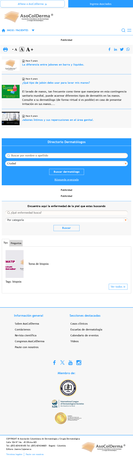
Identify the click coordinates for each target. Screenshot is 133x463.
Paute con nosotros (26, 347)
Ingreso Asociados (100, 4)
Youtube (70, 362)
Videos (74, 341)
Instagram (79, 362)
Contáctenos (22, 329)
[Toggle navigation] (129, 30)
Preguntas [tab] (16, 243)
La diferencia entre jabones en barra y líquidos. (53, 64)
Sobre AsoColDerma (27, 323)
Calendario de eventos (84, 335)
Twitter (62, 362)
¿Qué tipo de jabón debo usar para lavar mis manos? (56, 82)
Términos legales (14, 454)
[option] (66, 267)
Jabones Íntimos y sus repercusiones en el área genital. (58, 119)
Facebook (54, 362)
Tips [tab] (5, 242)
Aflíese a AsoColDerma (31, 3)
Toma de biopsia (38, 263)
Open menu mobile (31, 30)
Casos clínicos (79, 323)
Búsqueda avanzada (67, 179)
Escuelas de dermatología (86, 329)
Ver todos (116, 286)
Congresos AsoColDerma (29, 341)
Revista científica (25, 335)
